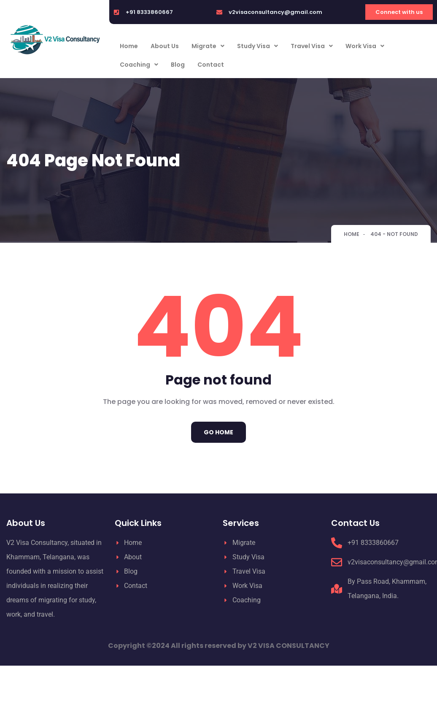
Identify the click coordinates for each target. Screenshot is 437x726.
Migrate (208, 46)
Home (129, 46)
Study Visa (257, 46)
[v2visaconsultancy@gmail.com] (219, 12)
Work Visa (364, 46)
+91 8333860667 (149, 12)
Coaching (139, 64)
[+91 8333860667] (116, 12)
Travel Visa (312, 46)
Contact (210, 64)
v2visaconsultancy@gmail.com (275, 12)
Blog (178, 64)
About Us (165, 46)
